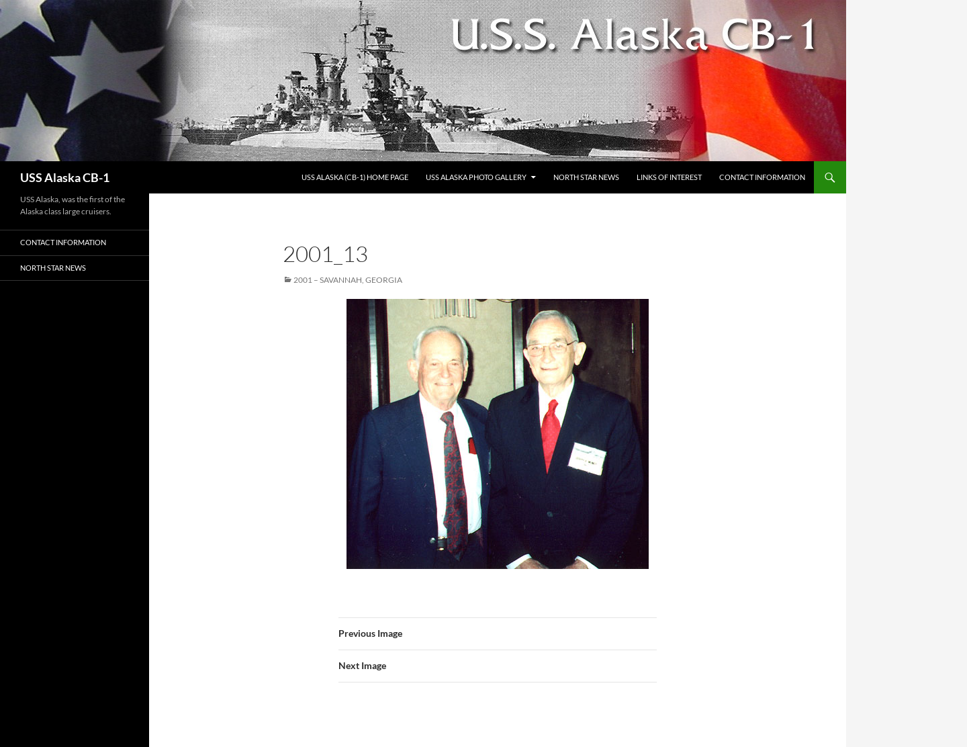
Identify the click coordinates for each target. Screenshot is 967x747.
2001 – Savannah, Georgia (347, 280)
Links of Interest (669, 177)
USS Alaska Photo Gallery (476, 177)
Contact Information (762, 177)
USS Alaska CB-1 (64, 177)
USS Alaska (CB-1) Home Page (355, 177)
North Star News (586, 177)
